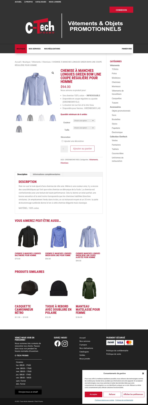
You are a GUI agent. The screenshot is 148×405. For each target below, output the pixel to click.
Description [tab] (22, 174)
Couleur (66, 122)
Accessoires (115, 107)
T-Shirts (115, 69)
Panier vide (127, 49)
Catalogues (40, 2)
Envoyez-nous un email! (28, 392)
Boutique (21, 49)
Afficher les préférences (133, 394)
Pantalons (116, 145)
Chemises (46, 62)
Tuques (115, 103)
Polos (114, 73)
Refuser (112, 394)
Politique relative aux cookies (104, 400)
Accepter (93, 394)
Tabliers (115, 149)
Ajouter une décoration (74, 141)
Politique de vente (113, 354)
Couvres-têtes (117, 153)
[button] (143, 373)
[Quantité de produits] (64, 149)
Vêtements (36, 62)
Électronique (117, 132)
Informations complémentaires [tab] (46, 174)
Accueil (18, 2)
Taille (66, 130)
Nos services (35, 49)
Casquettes (117, 98)
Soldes (82, 355)
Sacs (114, 115)
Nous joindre (55, 2)
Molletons (116, 78)
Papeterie (116, 128)
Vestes (115, 140)
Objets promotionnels (121, 111)
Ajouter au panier (82, 148)
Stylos (114, 124)
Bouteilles (116, 119)
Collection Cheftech (118, 136)
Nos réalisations (52, 49)
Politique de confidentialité (124, 400)
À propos (28, 2)
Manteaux (116, 86)
